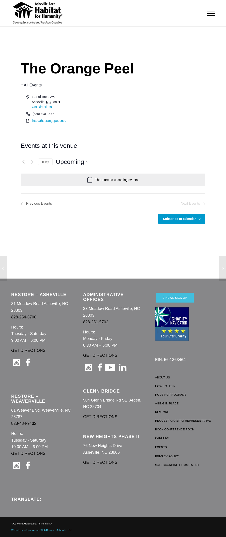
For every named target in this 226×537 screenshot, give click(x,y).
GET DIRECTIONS (28, 350)
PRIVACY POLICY (167, 456)
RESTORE (162, 412)
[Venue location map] (159, 111)
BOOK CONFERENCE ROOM (175, 429)
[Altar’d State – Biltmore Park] (3, 268)
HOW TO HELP (165, 386)
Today (45, 161)
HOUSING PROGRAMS (171, 394)
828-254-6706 (23, 317)
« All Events (31, 85)
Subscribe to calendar (179, 219)
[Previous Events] (23, 162)
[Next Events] (32, 162)
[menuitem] (209, 13)
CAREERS (162, 438)
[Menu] (209, 13)
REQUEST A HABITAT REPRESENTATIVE (183, 420)
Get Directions (42, 107)
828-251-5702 (95, 322)
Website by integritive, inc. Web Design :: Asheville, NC (41, 530)
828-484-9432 (23, 423)
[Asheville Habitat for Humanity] (37, 13)
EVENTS (161, 447)
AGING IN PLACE (167, 403)
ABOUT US (162, 377)
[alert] (113, 180)
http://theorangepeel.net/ (49, 120)
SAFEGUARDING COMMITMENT (177, 465)
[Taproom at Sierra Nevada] (222, 268)
